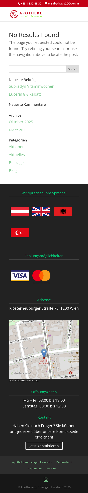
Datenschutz (64, 462)
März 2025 (18, 129)
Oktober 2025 (21, 121)
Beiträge (16, 162)
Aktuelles (17, 154)
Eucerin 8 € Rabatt (25, 94)
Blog (13, 170)
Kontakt (51, 468)
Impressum (35, 468)
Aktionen (17, 146)
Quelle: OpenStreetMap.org (23, 380)
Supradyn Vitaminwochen (31, 86)
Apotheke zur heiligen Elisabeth (31, 462)
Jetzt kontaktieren (44, 445)
